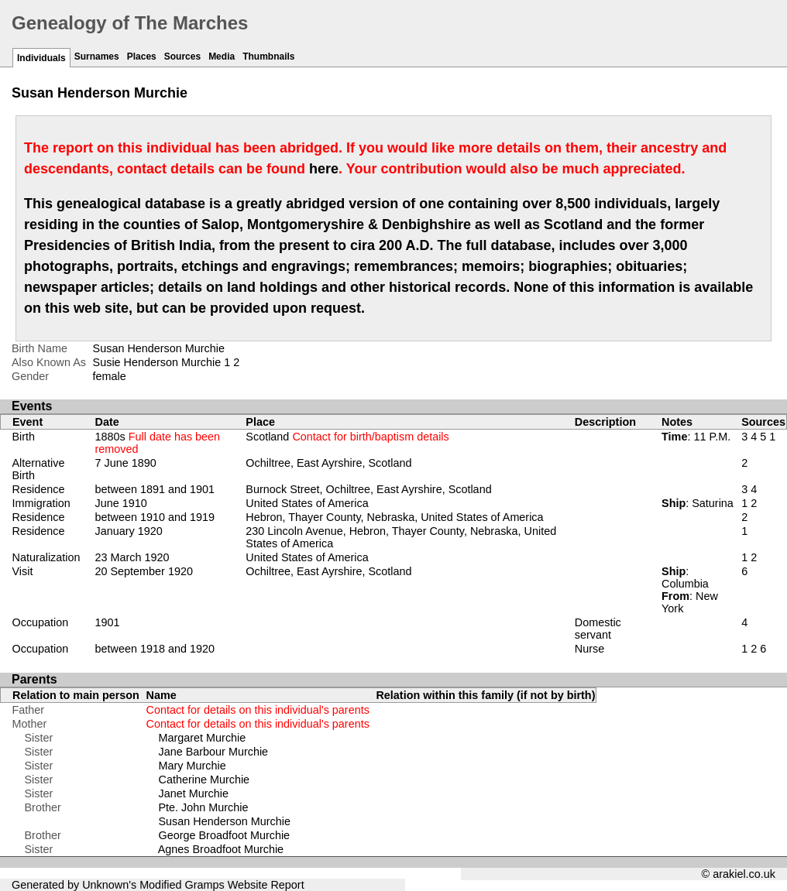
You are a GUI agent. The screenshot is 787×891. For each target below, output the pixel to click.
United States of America (307, 503)
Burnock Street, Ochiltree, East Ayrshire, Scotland (368, 489)
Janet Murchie (194, 793)
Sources (182, 56)
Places (141, 56)
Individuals (41, 58)
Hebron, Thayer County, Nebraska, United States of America (394, 517)
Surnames (96, 56)
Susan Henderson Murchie (224, 821)
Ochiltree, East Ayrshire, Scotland (328, 463)
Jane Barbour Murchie (214, 751)
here (324, 168)
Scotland (347, 436)
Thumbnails (268, 56)
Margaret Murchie (202, 738)
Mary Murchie (192, 765)
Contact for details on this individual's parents (257, 710)
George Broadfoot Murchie (224, 835)
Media (221, 56)
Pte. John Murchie (204, 807)
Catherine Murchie (204, 779)
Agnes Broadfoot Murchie (221, 849)
